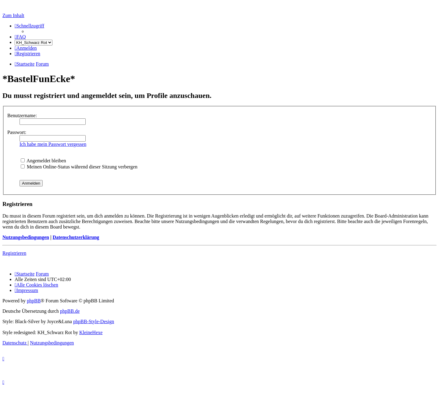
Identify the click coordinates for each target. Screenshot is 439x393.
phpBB (34, 300)
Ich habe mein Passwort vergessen (53, 144)
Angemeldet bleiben (43, 160)
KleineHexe (90, 332)
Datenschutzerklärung (75, 237)
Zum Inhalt (13, 15)
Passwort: (16, 132)
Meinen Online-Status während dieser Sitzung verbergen (79, 166)
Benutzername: (22, 115)
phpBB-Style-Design (93, 321)
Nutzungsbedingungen (25, 237)
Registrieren (14, 253)
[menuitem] (20, 36)
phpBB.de (70, 311)
